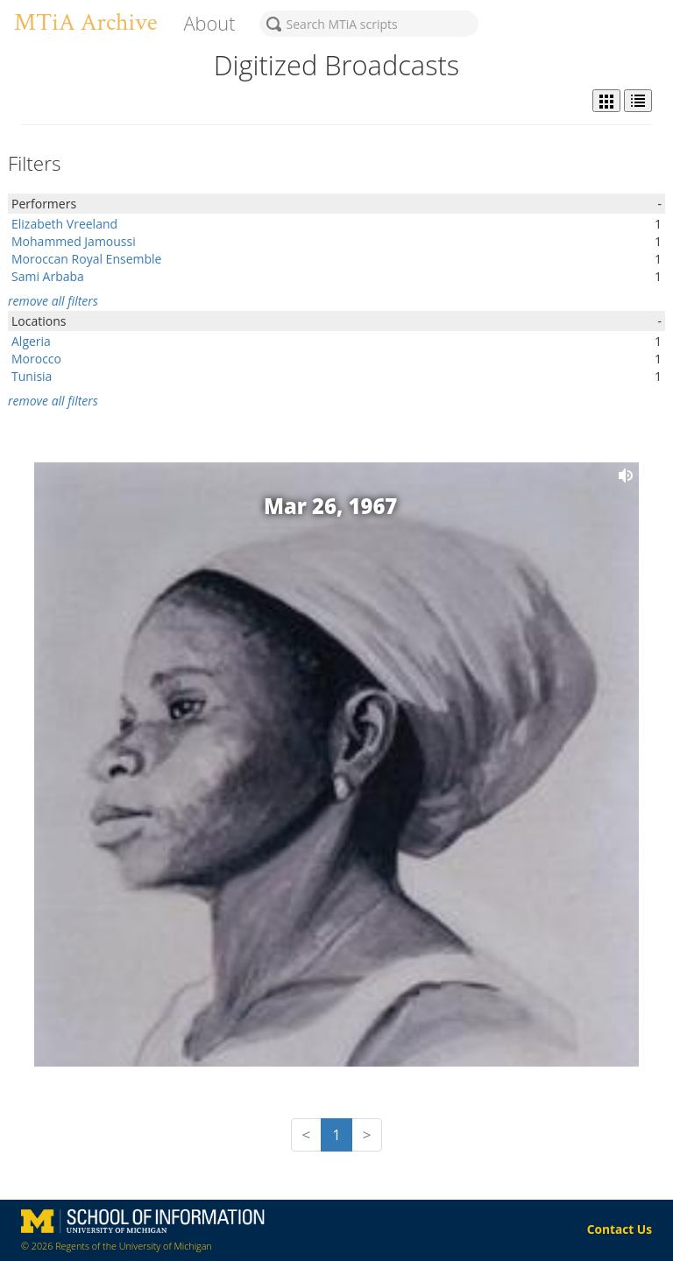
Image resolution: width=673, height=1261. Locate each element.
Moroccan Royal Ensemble (86, 258)
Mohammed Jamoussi (73, 241)
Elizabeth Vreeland (64, 223)
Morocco (36, 358)
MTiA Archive (85, 22)
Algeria (31, 341)
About (209, 23)
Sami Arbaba (47, 276)
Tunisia (31, 376)
